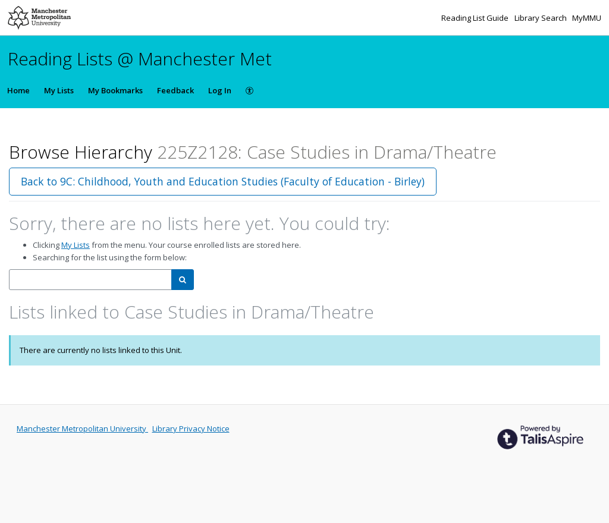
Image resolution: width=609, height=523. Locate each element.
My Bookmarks (115, 90)
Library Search (541, 17)
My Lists (59, 90)
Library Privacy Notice (191, 428)
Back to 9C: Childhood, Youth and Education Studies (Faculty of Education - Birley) (223, 181)
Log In (219, 90)
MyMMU (586, 17)
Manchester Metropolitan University (82, 428)
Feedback (175, 90)
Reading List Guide (475, 17)
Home (18, 90)
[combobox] (90, 279)
